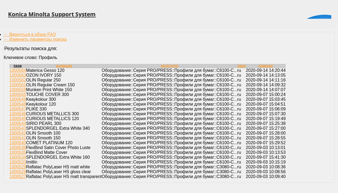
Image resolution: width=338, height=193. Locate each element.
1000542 (17, 133)
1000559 (17, 89)
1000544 (17, 123)
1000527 (17, 176)
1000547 (17, 109)
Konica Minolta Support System (52, 14)
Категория (169, 66)
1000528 (17, 171)
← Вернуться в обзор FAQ (30, 34)
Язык (241, 66)
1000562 (17, 80)
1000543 (17, 128)
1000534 (17, 157)
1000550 (17, 94)
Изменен (265, 66)
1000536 (17, 147)
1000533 (17, 162)
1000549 (17, 99)
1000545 (17, 118)
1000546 (17, 114)
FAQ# (18, 66)
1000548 (17, 104)
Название (64, 66)
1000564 (17, 70)
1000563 (17, 75)
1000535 (17, 152)
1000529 (17, 167)
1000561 (17, 85)
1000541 (17, 138)
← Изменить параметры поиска (35, 39)
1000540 (17, 142)
